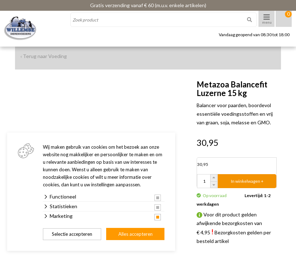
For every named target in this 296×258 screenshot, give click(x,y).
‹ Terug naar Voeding (43, 56)
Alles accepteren (135, 234)
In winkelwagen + (247, 181)
